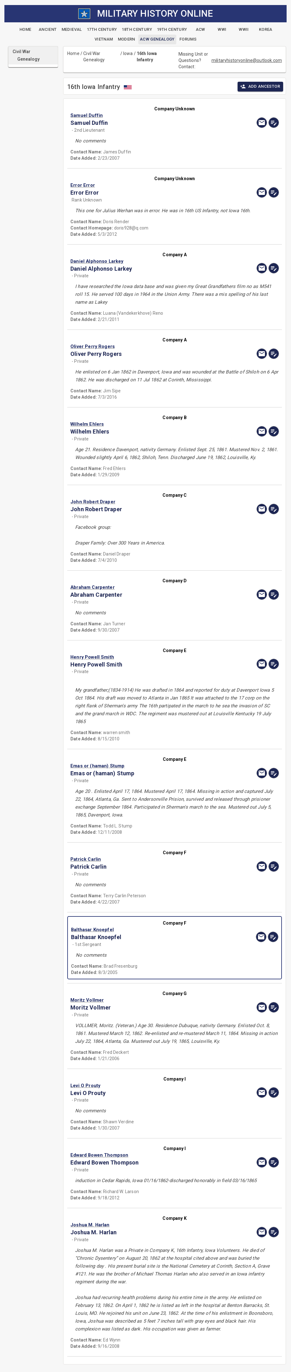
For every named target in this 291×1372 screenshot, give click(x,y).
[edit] (274, 123)
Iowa (128, 53)
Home (73, 53)
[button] (143, 115)
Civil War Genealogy (94, 56)
